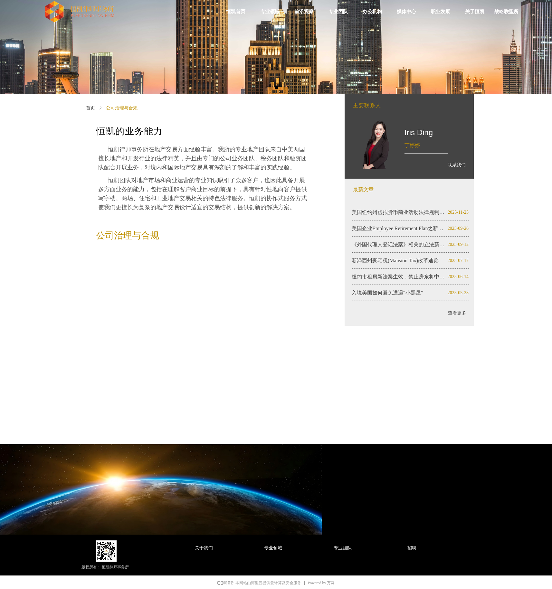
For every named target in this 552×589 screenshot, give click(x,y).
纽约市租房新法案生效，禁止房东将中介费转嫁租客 (398, 276)
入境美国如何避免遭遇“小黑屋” (387, 292)
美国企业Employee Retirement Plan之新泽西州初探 (398, 228)
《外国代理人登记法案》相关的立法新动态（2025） (398, 244)
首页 (90, 108)
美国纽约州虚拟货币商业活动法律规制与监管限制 (398, 212)
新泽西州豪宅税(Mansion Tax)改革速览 (395, 260)
